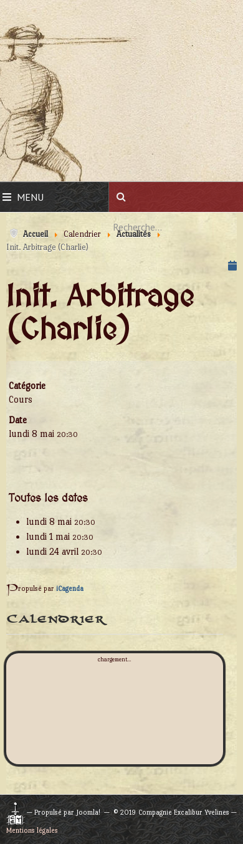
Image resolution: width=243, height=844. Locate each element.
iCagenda (69, 589)
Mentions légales (32, 831)
